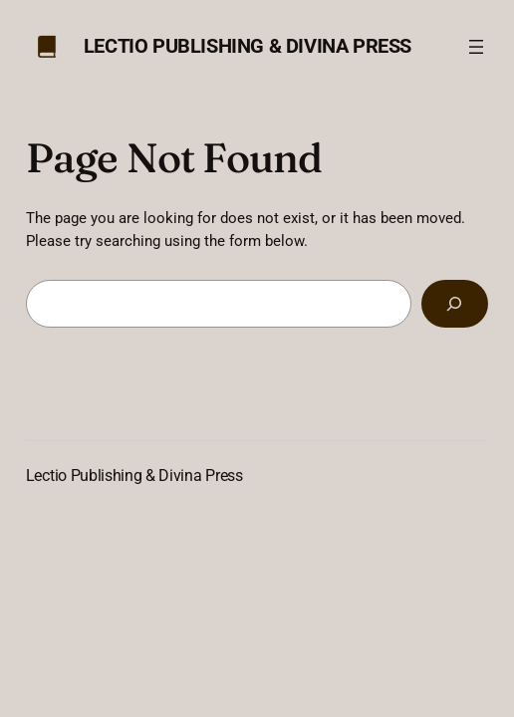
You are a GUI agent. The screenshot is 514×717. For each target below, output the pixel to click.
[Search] (455, 304)
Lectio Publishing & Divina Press (247, 46)
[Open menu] (476, 47)
